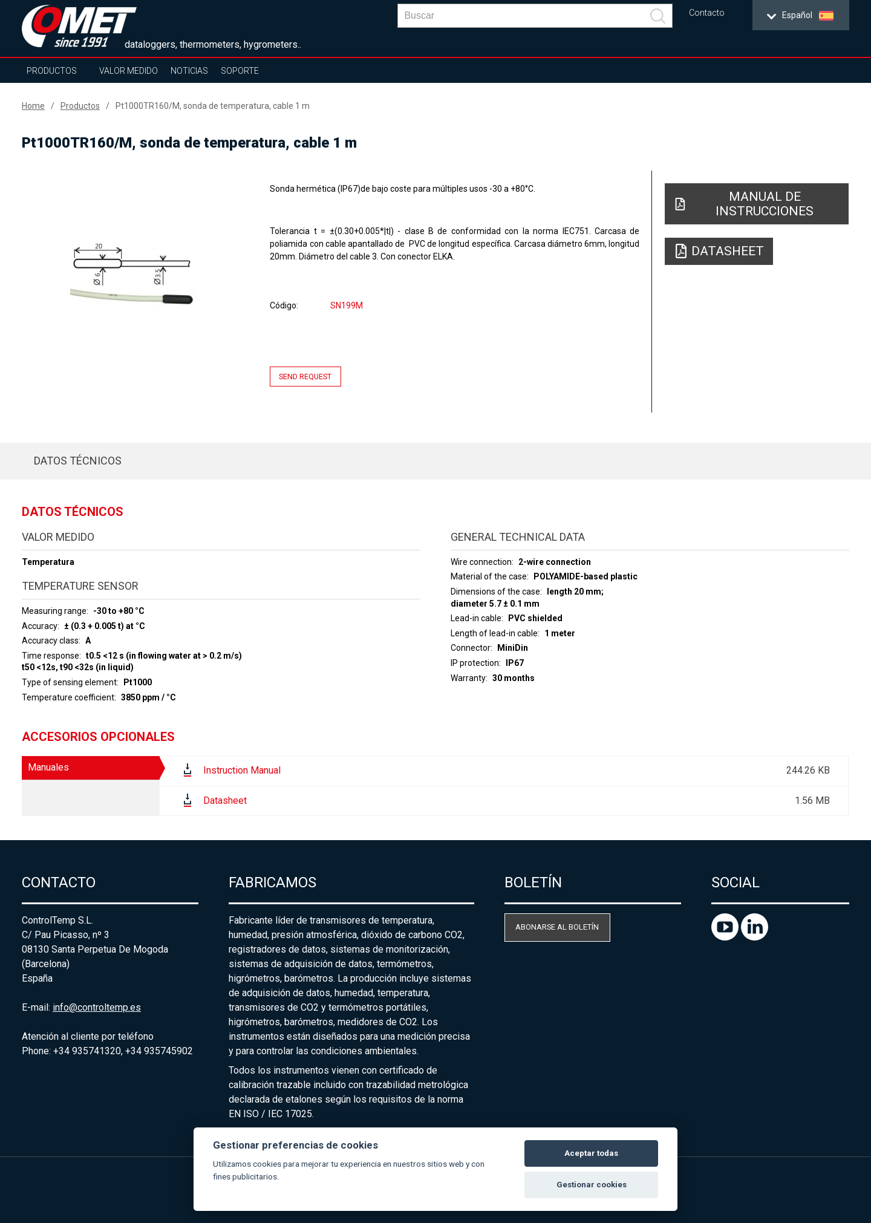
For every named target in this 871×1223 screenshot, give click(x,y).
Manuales (48, 767)
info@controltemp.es (97, 1007)
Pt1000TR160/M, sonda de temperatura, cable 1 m (213, 106)
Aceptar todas (591, 1153)
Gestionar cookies (591, 1184)
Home (33, 106)
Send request (305, 376)
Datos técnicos (78, 460)
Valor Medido (128, 71)
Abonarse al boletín (557, 926)
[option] (133, 276)
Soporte (240, 71)
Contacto (707, 13)
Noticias (189, 71)
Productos (52, 71)
